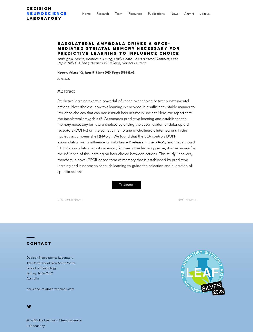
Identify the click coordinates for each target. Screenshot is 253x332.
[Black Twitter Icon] (29, 306)
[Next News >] (186, 200)
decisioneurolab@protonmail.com (50, 289)
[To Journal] (126, 185)
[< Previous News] (70, 200)
